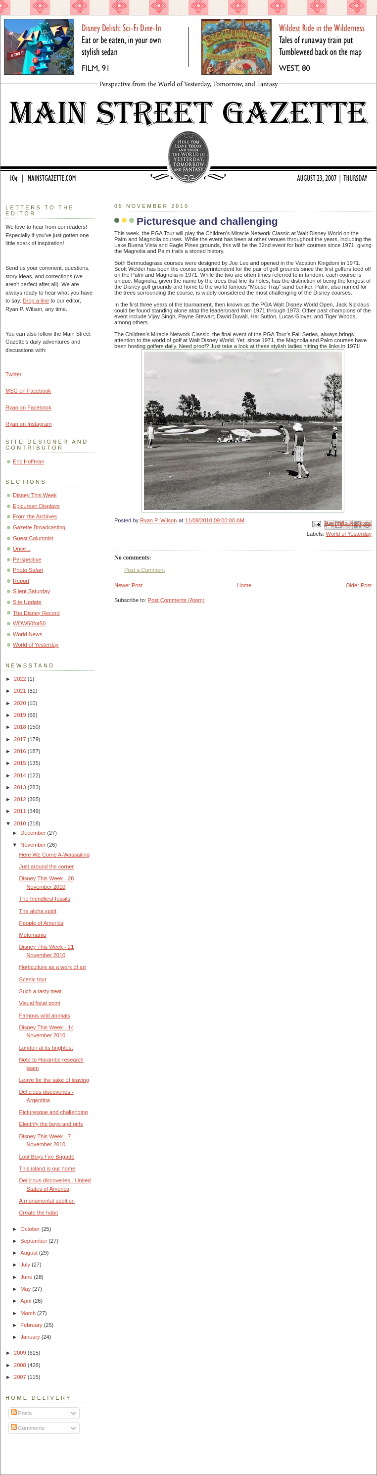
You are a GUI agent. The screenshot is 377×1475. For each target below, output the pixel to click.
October (30, 1229)
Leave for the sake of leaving (54, 1080)
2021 (21, 691)
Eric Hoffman (29, 461)
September (34, 1241)
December (33, 833)
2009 (21, 1353)
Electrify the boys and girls (51, 1124)
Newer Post (128, 585)
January (30, 1337)
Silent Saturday (31, 591)
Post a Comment (144, 570)
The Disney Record (36, 613)
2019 (21, 715)
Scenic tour (33, 979)
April (26, 1301)
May (26, 1289)
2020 (21, 703)
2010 (21, 823)
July (26, 1265)
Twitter (13, 374)
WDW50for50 (29, 623)
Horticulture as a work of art (52, 967)
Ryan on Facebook (28, 407)
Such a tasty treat (40, 991)
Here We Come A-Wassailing (54, 855)
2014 (21, 775)
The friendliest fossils (44, 899)
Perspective (27, 559)
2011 (21, 811)
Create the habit (38, 1213)
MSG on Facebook (28, 391)
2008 (21, 1365)
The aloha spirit (38, 911)
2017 (21, 739)
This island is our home (47, 1168)
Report (21, 581)
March (28, 1313)
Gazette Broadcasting (39, 527)
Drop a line (36, 301)
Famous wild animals (44, 1015)
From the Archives (35, 516)
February (32, 1325)
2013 (21, 787)
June (27, 1277)
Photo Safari (28, 570)
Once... (22, 549)
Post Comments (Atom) (176, 600)
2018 (21, 727)
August (29, 1253)
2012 (21, 799)
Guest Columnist (33, 538)
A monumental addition (47, 1201)
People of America (41, 923)
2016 (21, 751)
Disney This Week (35, 495)
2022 (21, 679)
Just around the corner (46, 866)
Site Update (27, 602)
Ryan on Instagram (28, 424)
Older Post (359, 585)
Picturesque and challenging (53, 1112)
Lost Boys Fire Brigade (47, 1157)
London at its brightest (46, 1048)
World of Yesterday (349, 534)
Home (244, 585)
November (33, 845)
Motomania (33, 935)
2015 (21, 763)
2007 (21, 1377)
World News (27, 634)
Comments (28, 1428)
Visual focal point (39, 1003)
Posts (21, 1413)
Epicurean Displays (36, 506)
